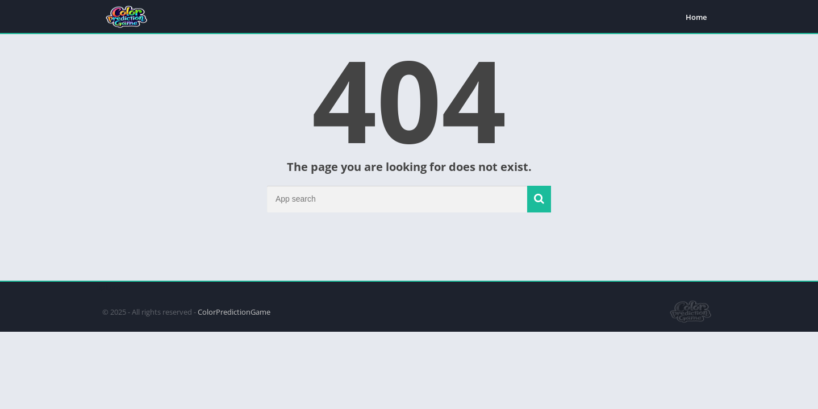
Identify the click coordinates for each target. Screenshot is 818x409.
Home (696, 17)
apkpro (109, 287)
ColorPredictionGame (234, 312)
